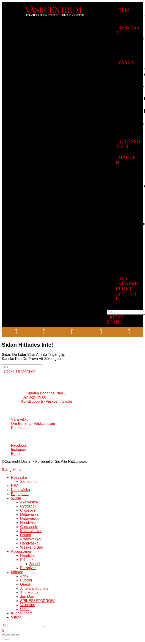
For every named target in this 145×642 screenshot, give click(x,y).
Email (15, 454)
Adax (24, 576)
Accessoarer (21, 551)
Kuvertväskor (30, 531)
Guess (25, 584)
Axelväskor (29, 502)
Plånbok (26, 560)
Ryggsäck (28, 506)
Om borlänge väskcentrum (33, 423)
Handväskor (30, 523)
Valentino (27, 605)
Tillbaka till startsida (18, 371)
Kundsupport (21, 428)
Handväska (29, 543)
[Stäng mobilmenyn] (11, 470)
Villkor (16, 617)
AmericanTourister (35, 588)
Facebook (19, 445)
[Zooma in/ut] (17, 635)
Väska (16, 498)
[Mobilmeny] (115, 319)
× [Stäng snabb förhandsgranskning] (3, 630)
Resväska (19, 477)
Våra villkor (20, 419)
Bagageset (20, 494)
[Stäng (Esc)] (3, 635)
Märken (17, 572)
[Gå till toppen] (2, 466)
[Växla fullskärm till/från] (13, 635)
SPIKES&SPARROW (37, 601)
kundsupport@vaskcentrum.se (46, 401)
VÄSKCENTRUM (53, 9)
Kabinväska (20, 490)
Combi (25, 535)
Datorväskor (30, 518)
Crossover (28, 510)
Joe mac (27, 597)
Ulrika (25, 609)
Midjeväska (29, 514)
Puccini (26, 580)
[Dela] (8, 635)
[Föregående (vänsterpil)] (3, 639)
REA (15, 486)
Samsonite (29, 481)
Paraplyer (28, 568)
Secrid (34, 564)
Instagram (19, 450)
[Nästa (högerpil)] (8, 639)
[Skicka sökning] (45, 626)
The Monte (29, 592)
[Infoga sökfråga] (22, 367)
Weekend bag (31, 547)
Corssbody (29, 527)
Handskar (28, 555)
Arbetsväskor (30, 539)
